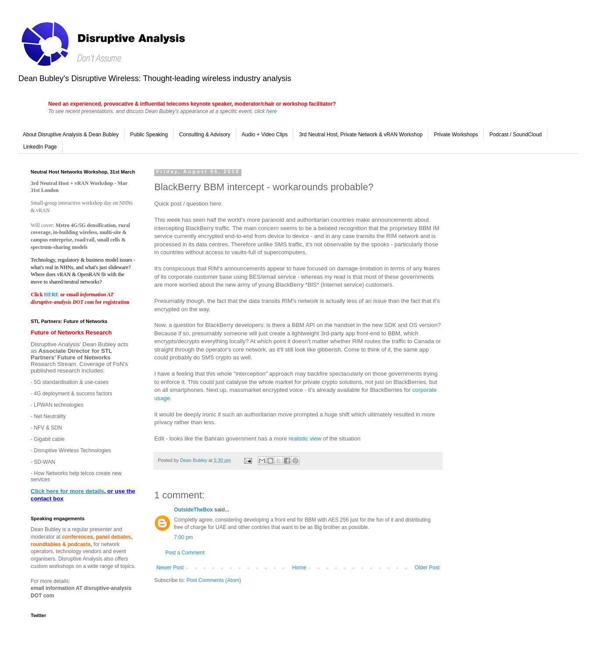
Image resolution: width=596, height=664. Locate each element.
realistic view (304, 438)
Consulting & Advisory (205, 134)
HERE (52, 294)
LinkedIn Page (40, 147)
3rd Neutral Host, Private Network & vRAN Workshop (360, 134)
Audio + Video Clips (265, 134)
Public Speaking (149, 134)
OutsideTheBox (193, 510)
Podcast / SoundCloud (516, 134)
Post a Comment (184, 553)
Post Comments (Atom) (213, 580)
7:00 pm (183, 537)
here (271, 111)
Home (299, 568)
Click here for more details (67, 491)
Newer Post (170, 568)
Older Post (427, 568)
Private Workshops (456, 134)
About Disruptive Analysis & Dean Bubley (71, 134)
